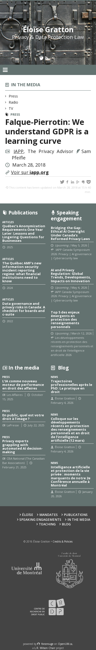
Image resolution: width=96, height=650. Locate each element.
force (47, 644)
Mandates (48, 515)
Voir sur (30, 172)
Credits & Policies (63, 541)
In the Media (78, 519)
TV (11, 108)
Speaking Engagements (40, 519)
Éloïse (27, 515)
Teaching (47, 524)
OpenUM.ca (65, 644)
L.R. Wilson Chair (44, 648)
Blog (66, 524)
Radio (13, 102)
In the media (25, 85)
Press (13, 96)
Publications (76, 515)
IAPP (18, 151)
